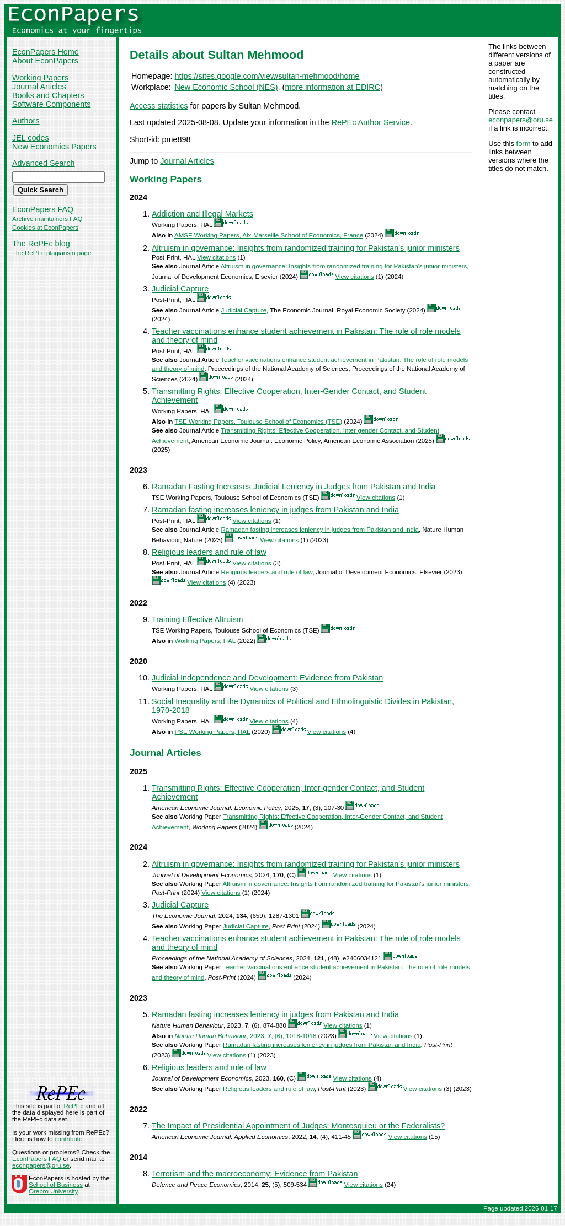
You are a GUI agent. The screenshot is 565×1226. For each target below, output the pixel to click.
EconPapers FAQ (42, 209)
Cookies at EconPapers (45, 227)
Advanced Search (43, 163)
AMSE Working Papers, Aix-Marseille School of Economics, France (268, 235)
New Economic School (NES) (226, 87)
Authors (26, 120)
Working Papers (40, 77)
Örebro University (53, 1191)
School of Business (56, 1184)
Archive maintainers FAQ (47, 218)
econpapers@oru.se (520, 120)
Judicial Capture (180, 288)
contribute (69, 1139)
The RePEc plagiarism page (51, 253)
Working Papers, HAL (205, 641)
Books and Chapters (48, 95)
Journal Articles (39, 86)
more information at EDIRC (332, 87)
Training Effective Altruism (197, 619)
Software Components (51, 104)
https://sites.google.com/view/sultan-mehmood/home (266, 76)
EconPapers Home (45, 51)
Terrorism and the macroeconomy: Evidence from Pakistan (255, 1173)
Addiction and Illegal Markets (202, 213)
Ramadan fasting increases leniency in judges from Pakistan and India (275, 509)
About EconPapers (45, 60)
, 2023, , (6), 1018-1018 (246, 1036)
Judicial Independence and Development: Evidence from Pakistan (267, 677)
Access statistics (159, 105)
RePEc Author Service (371, 122)
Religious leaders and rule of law (209, 552)
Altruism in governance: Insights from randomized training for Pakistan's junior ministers (306, 248)
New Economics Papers (54, 146)
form (523, 143)
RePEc (73, 1106)
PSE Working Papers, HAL (212, 731)
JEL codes (30, 137)
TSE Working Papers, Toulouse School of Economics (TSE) (258, 421)
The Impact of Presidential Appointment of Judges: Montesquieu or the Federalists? (298, 1125)
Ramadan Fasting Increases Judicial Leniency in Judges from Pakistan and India (293, 486)
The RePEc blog (41, 243)
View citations (216, 257)
